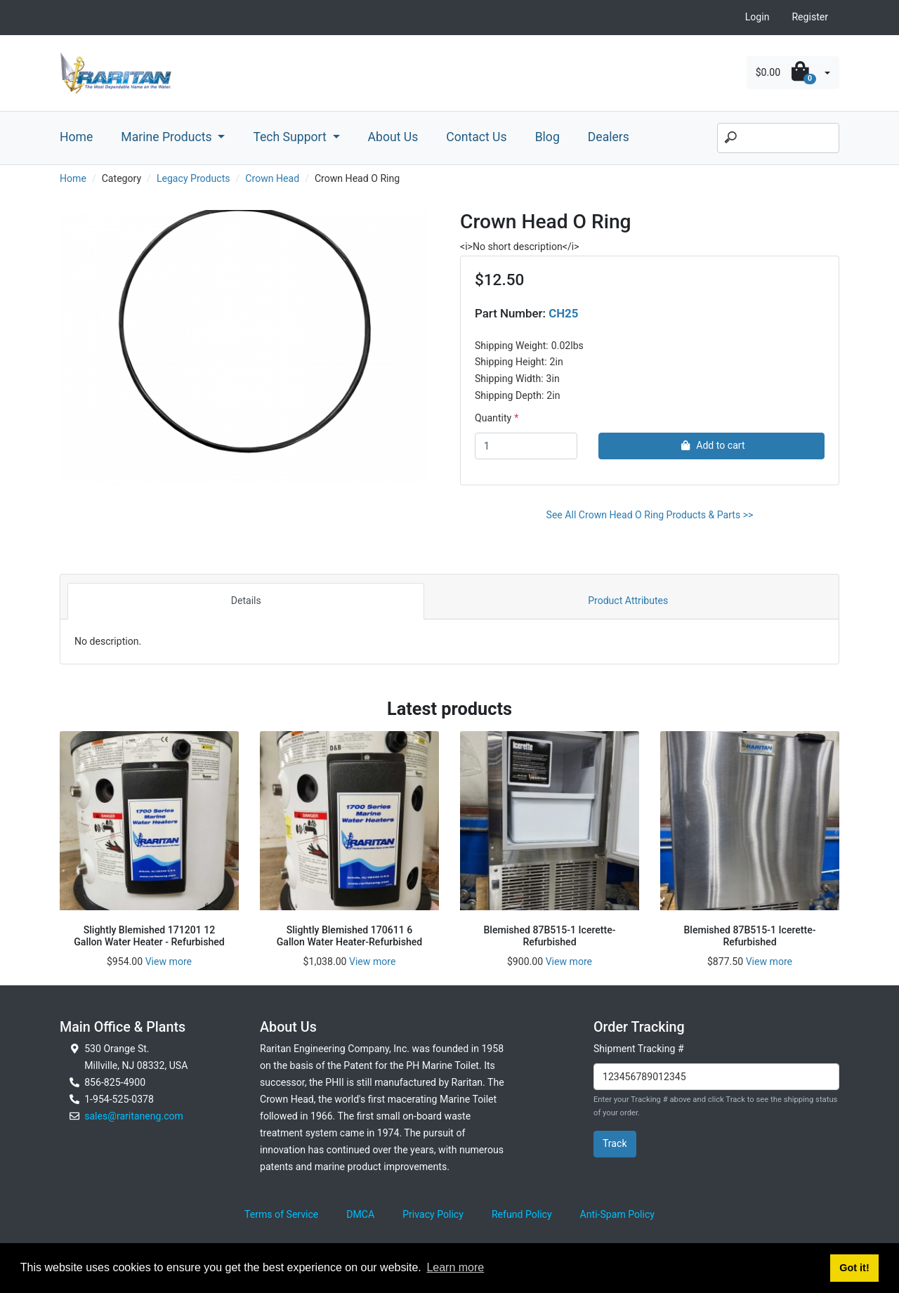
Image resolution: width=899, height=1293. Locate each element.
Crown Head (272, 178)
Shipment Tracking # (638, 1048)
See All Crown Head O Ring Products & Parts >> (650, 514)
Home (76, 137)
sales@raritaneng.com (133, 1116)
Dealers (608, 137)
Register (810, 16)
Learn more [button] (455, 1267)
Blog (547, 137)
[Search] (778, 138)
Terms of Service (281, 1214)
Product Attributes (628, 600)
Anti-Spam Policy (617, 1214)
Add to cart (711, 445)
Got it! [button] (854, 1267)
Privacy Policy (433, 1214)
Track (615, 1143)
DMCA (360, 1214)
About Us (393, 137)
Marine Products (168, 137)
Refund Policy (522, 1214)
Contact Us (476, 137)
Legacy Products (193, 178)
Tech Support (291, 137)
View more (168, 961)
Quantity (493, 418)
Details (246, 600)
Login (757, 16)
